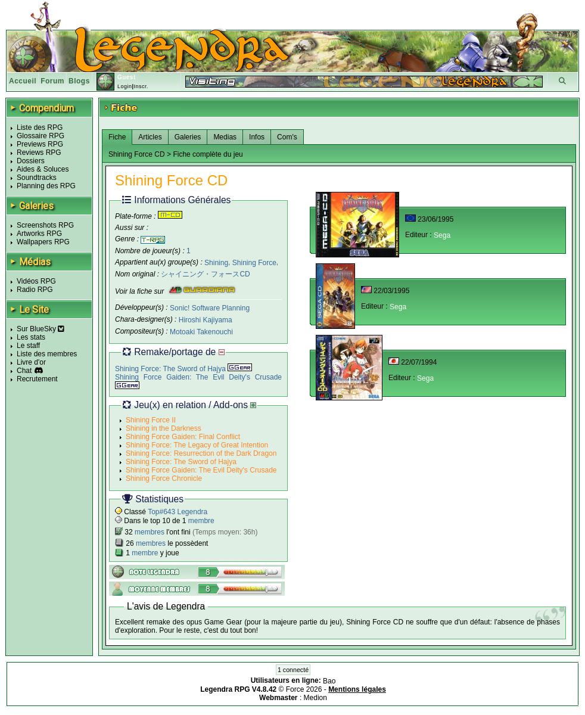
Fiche (117, 137)
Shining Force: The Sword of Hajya (183, 369)
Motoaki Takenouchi (201, 332)
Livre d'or (31, 362)
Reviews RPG (39, 152)
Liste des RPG (40, 127)
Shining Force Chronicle (164, 478)
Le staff (28, 345)
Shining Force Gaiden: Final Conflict (183, 437)
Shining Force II (151, 420)
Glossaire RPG (40, 136)
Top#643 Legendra (177, 512)
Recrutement (37, 379)
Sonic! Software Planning (210, 308)
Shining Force (254, 262)
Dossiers (31, 161)
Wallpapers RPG (43, 242)
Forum (52, 81)
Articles (149, 137)
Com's (287, 137)
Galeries (188, 137)
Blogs (79, 81)
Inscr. (140, 86)
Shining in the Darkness (163, 428)
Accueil (22, 81)
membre (201, 521)
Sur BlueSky (40, 329)
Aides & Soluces (43, 169)
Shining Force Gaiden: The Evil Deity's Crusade (201, 470)
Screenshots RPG (45, 225)
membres (149, 532)
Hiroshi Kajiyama (205, 320)
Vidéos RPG (36, 281)
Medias (225, 137)
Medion (315, 698)
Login (124, 86)
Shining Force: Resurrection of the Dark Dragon (201, 453)
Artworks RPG (39, 233)
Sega (442, 235)
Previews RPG (40, 144)
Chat (24, 370)
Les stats (31, 337)
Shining (216, 262)
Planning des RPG (46, 186)
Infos (257, 137)
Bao (329, 681)
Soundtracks (37, 177)
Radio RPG (35, 289)
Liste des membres (47, 354)
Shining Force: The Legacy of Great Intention (197, 445)
